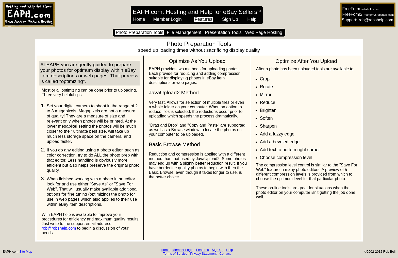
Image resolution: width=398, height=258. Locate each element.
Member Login (167, 19)
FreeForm (351, 9)
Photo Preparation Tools (139, 32)
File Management (184, 32)
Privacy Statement (203, 253)
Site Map (25, 251)
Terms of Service (175, 253)
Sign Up (230, 19)
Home (139, 19)
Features (203, 19)
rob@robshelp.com (376, 20)
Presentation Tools (223, 32)
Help (251, 19)
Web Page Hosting (263, 32)
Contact (225, 253)
